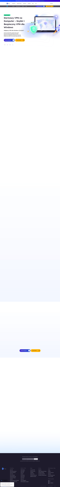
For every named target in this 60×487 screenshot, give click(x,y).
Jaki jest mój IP (32, 471)
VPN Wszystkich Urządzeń (25, 481)
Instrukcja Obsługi (41, 472)
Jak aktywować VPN (41, 473)
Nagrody (49, 473)
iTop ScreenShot (12, 475)
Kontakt (49, 471)
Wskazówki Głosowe (33, 475)
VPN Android (23, 475)
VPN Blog (31, 472)
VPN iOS (22, 473)
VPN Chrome (23, 476)
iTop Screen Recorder (13, 471)
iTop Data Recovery (13, 476)
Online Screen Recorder (13, 481)
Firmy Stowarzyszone (51, 475)
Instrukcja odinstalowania (42, 475)
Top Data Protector (13, 477)
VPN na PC (22, 472)
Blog (26, 6)
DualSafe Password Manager (14, 480)
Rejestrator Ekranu (33, 476)
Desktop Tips (32, 473)
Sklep (36, 3)
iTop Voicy (11, 473)
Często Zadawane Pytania (42, 471)
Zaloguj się (51, 3)
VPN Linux (22, 479)
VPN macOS (22, 471)
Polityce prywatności (7, 485)
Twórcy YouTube (50, 476)
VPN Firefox (22, 477)
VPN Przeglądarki (23, 480)
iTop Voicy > (42, 0)
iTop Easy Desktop (13, 472)
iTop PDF (11, 479)
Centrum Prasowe (51, 472)
